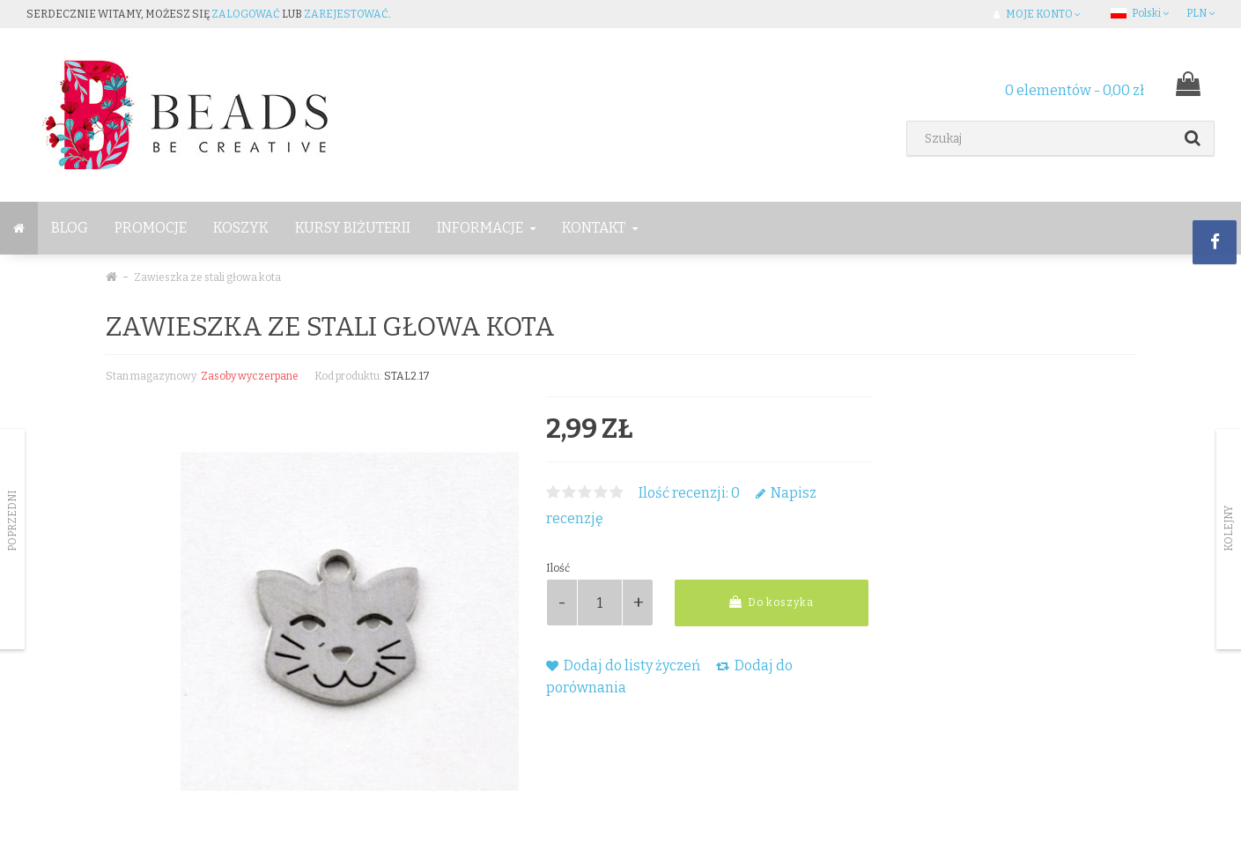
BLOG (69, 227)
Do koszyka (771, 602)
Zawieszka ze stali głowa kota (207, 277)
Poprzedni (12, 520)
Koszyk (241, 227)
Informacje (486, 227)
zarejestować (346, 14)
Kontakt (600, 227)
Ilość (558, 568)
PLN (1200, 13)
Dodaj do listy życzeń (623, 665)
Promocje (150, 227)
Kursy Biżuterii (352, 227)
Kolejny (1229, 528)
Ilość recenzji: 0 (689, 492)
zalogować (245, 14)
